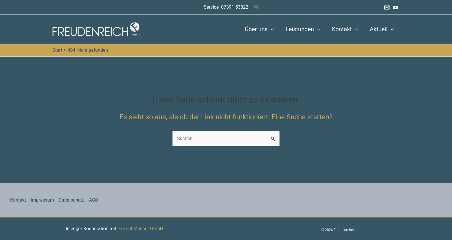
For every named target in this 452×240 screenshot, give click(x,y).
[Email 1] (386, 7)
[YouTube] (395, 7)
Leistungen (303, 29)
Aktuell (382, 29)
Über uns (259, 29)
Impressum (42, 200)
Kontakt (345, 29)
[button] (256, 7)
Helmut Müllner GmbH (140, 228)
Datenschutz (71, 200)
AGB (93, 200)
